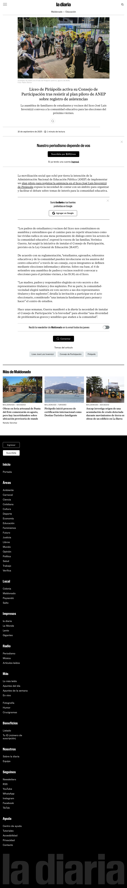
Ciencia (7, 499)
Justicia (7, 537)
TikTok (6, 807)
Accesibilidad (10, 835)
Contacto (8, 845)
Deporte (7, 513)
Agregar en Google (63, 213)
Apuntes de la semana (15, 690)
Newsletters (9, 779)
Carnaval (8, 494)
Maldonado (56, 11)
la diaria (7, 621)
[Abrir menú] (5, 4)
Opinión (7, 551)
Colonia (7, 588)
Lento (6, 630)
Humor (6, 707)
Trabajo (7, 565)
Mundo (7, 546)
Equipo (6, 761)
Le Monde (8, 625)
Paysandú (8, 598)
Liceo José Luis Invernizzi (43, 354)
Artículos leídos (11, 663)
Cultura (7, 509)
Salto (5, 602)
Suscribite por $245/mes (63, 154)
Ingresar (11, 445)
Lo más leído (10, 681)
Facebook (8, 803)
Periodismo (9, 653)
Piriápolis (92, 354)
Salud (6, 561)
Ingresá (75, 161)
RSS (5, 784)
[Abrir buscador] (122, 4)
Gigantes (8, 635)
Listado (7, 730)
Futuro (6, 532)
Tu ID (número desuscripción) (12, 737)
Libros (6, 542)
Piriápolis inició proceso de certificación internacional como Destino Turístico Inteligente (63, 412)
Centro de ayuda (12, 826)
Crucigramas (10, 712)
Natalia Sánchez (10, 423)
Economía (8, 518)
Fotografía (8, 702)
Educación (71, 11)
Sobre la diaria (11, 756)
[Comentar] (52, 121)
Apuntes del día (11, 685)
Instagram (8, 798)
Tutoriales (8, 830)
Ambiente (8, 490)
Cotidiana (8, 504)
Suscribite (11, 453)
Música (7, 658)
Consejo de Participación (71, 354)
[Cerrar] (121, 142)
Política (7, 556)
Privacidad (9, 840)
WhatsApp (8, 793)
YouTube (7, 788)
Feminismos (9, 528)
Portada (7, 471)
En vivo (7, 695)
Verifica (7, 570)
